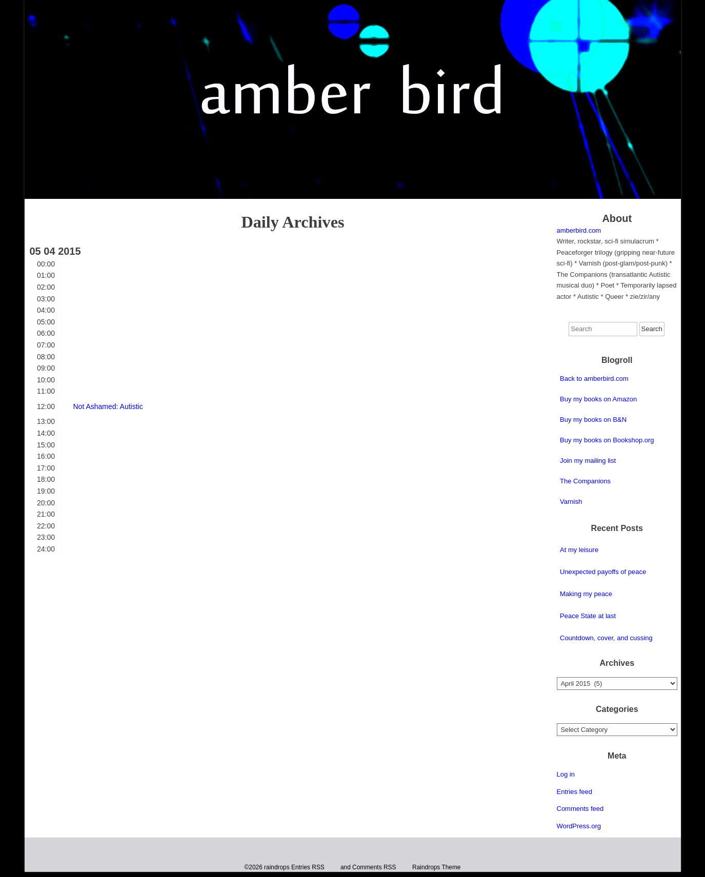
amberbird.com (579, 230)
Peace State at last (588, 616)
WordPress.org (579, 826)
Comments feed (580, 808)
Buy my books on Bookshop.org (607, 440)
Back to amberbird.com (594, 378)
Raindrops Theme (436, 867)
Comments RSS (374, 867)
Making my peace (586, 594)
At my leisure (579, 550)
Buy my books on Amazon (598, 399)
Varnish (571, 501)
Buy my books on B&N (593, 419)
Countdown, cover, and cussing (606, 638)
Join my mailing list (588, 460)
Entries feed (574, 792)
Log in (566, 774)
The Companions (585, 481)
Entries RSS (308, 867)
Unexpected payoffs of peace (603, 572)
